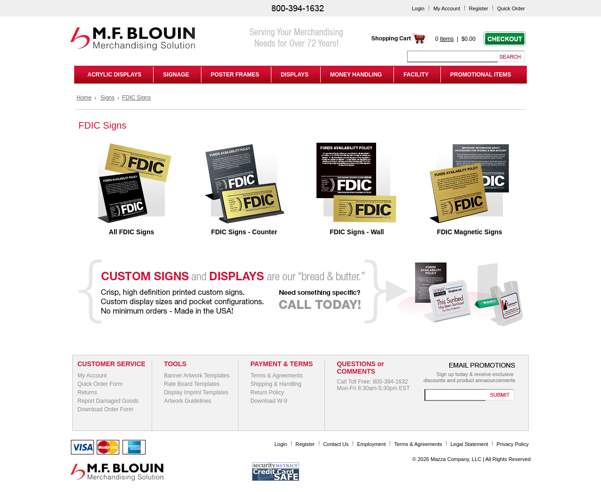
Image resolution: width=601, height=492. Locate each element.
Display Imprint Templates (196, 392)
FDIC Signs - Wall (357, 232)
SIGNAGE (176, 74)
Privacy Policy (513, 444)
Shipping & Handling (275, 384)
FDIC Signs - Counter (244, 232)
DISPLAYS (294, 74)
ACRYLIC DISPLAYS (113, 74)
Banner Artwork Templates (197, 375)
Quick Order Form (100, 384)
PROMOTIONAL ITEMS (480, 74)
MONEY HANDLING (356, 74)
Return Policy (267, 392)
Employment (371, 444)
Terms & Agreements (276, 375)
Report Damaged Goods (108, 401)
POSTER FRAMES (235, 74)
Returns (87, 392)
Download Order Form (105, 409)
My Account (446, 8)
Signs (107, 97)
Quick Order (511, 8)
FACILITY (415, 74)
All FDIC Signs (131, 232)
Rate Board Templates (192, 384)
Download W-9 (268, 401)
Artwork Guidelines (187, 401)
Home (84, 97)
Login (418, 8)
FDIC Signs (136, 97)
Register (478, 8)
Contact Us (335, 444)
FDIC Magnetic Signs (469, 232)
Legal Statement (469, 444)
